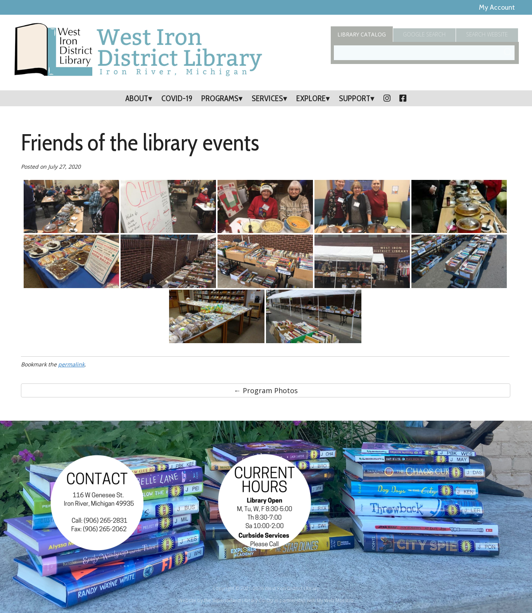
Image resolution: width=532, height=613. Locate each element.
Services (267, 98)
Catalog (361, 34)
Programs (219, 98)
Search (487, 34)
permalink (71, 364)
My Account (497, 7)
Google (424, 34)
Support (354, 98)
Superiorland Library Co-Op (242, 600)
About (136, 98)
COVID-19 (176, 98)
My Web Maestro (335, 600)
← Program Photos (266, 390)
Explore (311, 98)
